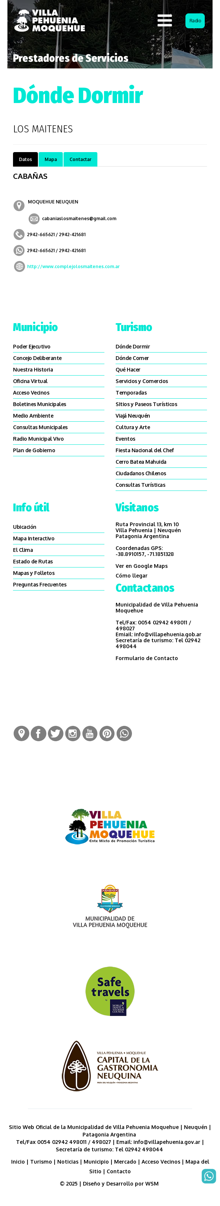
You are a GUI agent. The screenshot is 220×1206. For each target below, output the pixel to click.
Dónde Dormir (133, 346)
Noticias (67, 1161)
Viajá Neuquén (133, 415)
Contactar (80, 159)
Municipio (96, 1161)
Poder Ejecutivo (32, 346)
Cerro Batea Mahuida (141, 462)
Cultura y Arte (133, 427)
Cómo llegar (132, 575)
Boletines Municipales (39, 404)
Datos (25, 159)
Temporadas (131, 392)
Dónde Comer (132, 358)
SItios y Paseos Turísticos (146, 404)
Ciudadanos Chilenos (141, 473)
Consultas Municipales (40, 427)
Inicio (18, 1161)
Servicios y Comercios (142, 381)
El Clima (23, 550)
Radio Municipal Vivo (38, 438)
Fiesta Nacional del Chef (145, 450)
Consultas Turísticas (140, 485)
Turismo (41, 1161)
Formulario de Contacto (147, 658)
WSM (152, 1183)
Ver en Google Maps (142, 566)
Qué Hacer (128, 369)
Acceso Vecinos (31, 392)
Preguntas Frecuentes (39, 584)
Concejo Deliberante (37, 358)
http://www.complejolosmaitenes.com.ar (73, 266)
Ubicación (24, 527)
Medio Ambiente (33, 415)
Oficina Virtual (30, 381)
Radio (195, 20)
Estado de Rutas (33, 561)
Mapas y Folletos (33, 573)
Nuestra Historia (33, 369)
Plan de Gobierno (34, 450)
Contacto (119, 1171)
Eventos (125, 438)
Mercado (125, 1161)
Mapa (51, 159)
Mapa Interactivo (33, 538)
